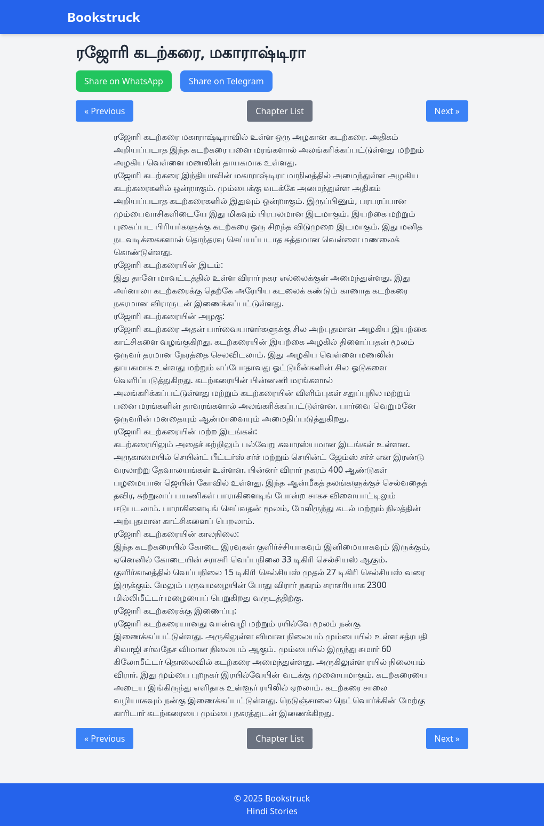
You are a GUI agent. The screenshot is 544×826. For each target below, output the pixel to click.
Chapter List (279, 111)
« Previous (104, 111)
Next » (447, 111)
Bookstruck (103, 17)
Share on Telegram (226, 81)
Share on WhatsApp (123, 81)
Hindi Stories (272, 811)
